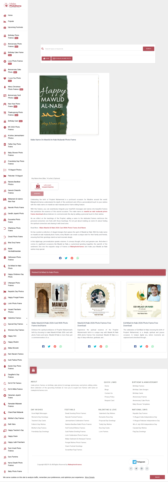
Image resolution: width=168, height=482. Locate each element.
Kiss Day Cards (104, 428)
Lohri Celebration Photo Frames (76, 435)
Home (46, 59)
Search (148, 48)
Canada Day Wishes (140, 428)
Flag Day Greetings (139, 432)
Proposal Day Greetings (107, 421)
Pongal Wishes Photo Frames (75, 442)
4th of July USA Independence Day (145, 424)
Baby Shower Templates (141, 404)
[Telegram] (138, 462)
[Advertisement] (98, 21)
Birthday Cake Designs (140, 390)
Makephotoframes (75, 465)
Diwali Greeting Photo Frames (75, 413)
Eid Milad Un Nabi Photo (62, 59)
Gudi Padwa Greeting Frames (75, 432)
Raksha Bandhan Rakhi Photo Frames (78, 424)
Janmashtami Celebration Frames (77, 421)
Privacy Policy (109, 397)
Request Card (109, 400)
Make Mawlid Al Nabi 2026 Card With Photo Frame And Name (62, 228)
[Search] (93, 49)
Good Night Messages (39, 413)
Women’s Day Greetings (40, 417)
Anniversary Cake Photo (141, 400)
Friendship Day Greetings (40, 432)
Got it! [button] (157, 477)
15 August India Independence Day (145, 417)
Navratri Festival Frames (73, 417)
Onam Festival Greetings (73, 446)
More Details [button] (90, 477)
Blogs (107, 390)
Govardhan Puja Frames (73, 450)
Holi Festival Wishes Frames (75, 428)
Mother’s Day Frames (39, 428)
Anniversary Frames (140, 397)
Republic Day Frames (140, 413)
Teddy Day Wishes (105, 424)
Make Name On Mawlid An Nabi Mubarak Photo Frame (53, 140)
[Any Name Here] (56, 178)
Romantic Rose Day (106, 417)
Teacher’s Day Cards (39, 421)
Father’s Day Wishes (39, 424)
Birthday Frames (138, 386)
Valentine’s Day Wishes (107, 413)
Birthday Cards (138, 393)
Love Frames (103, 432)
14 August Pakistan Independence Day (146, 421)
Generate (37, 193)
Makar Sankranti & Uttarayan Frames (78, 439)
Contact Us (109, 393)
